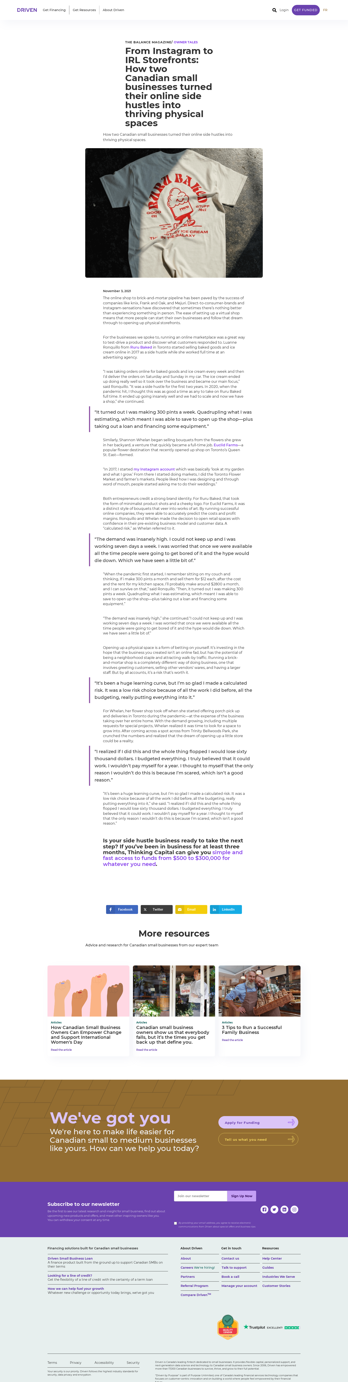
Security (133, 1363)
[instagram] (294, 1209)
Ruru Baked (141, 347)
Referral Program (194, 1286)
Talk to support (234, 1268)
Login (284, 10)
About (186, 1258)
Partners (188, 1277)
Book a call (230, 1277)
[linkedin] (284, 1209)
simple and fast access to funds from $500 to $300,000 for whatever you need (173, 858)
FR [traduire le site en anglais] (325, 10)
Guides (268, 1268)
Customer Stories (276, 1286)
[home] (28, 10)
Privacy (75, 1363)
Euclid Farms (226, 445)
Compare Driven (196, 1295)
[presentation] (207, 1210)
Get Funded (306, 10)
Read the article (61, 1049)
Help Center (272, 1258)
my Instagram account (154, 469)
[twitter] (274, 1209)
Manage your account (239, 1286)
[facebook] (264, 1209)
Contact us (230, 1258)
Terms (52, 1363)
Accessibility (104, 1363)
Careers (198, 1268)
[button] (54, 10)
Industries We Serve (278, 1277)
